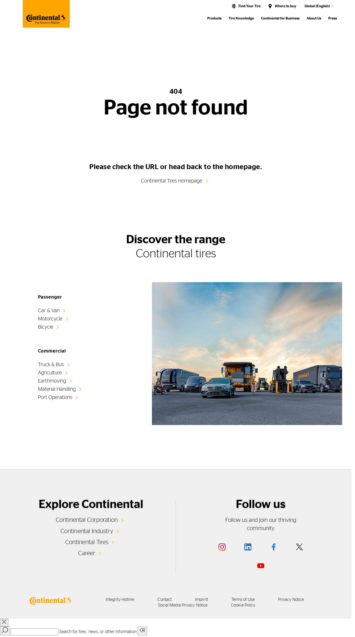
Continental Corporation (87, 520)
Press (332, 18)
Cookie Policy (243, 605)
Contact (165, 600)
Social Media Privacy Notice (183, 605)
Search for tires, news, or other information (98, 632)
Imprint (201, 600)
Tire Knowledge (241, 18)
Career (86, 553)
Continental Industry (86, 531)
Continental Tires (86, 542)
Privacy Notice (291, 600)
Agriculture (50, 372)
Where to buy (285, 6)
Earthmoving (52, 380)
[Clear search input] (142, 631)
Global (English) (317, 6)
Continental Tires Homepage (171, 180)
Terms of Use (243, 600)
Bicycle (45, 327)
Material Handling (57, 389)
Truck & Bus (51, 364)
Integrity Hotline (120, 600)
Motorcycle (50, 318)
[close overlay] (4, 622)
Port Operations (55, 397)
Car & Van (49, 310)
